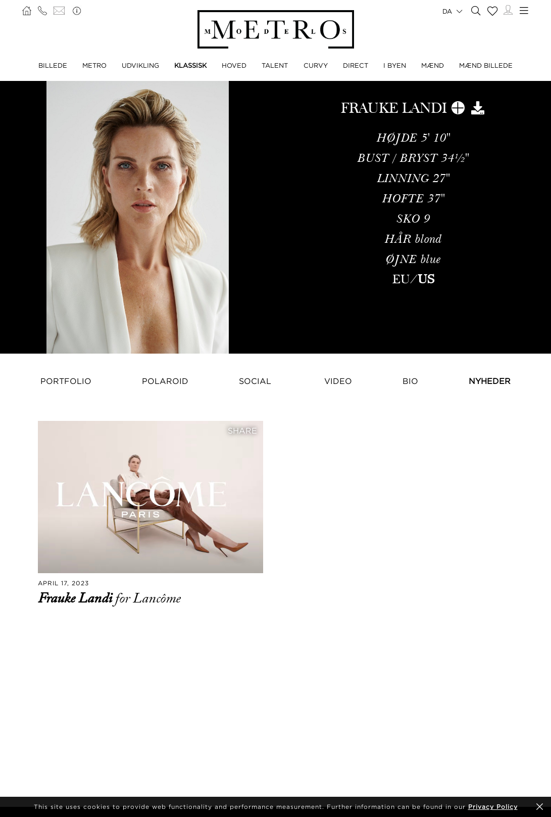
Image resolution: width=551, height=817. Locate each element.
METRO (94, 65)
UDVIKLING (140, 65)
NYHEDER (490, 380)
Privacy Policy (493, 806)
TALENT (275, 65)
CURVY (316, 65)
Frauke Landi (76, 598)
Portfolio (65, 380)
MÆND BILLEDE (486, 65)
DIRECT (355, 65)
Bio (410, 380)
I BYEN (394, 65)
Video (338, 380)
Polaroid (165, 380)
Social (255, 380)
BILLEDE (52, 65)
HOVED (234, 65)
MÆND (432, 65)
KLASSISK (190, 65)
